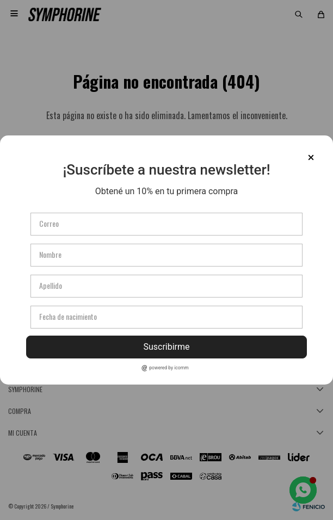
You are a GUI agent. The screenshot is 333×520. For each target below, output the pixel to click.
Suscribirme (166, 347)
